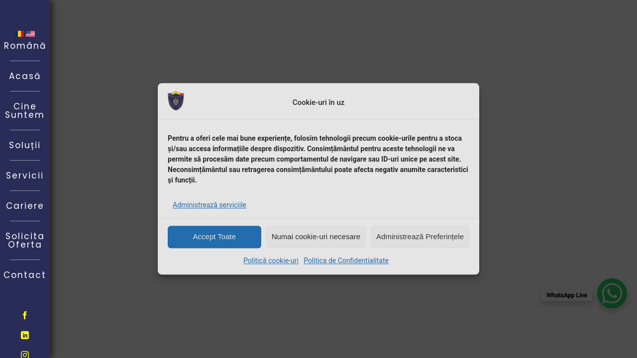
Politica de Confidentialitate (346, 261)
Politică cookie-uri (271, 261)
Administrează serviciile (209, 205)
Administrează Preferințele (420, 236)
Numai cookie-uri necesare (316, 236)
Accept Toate (214, 236)
